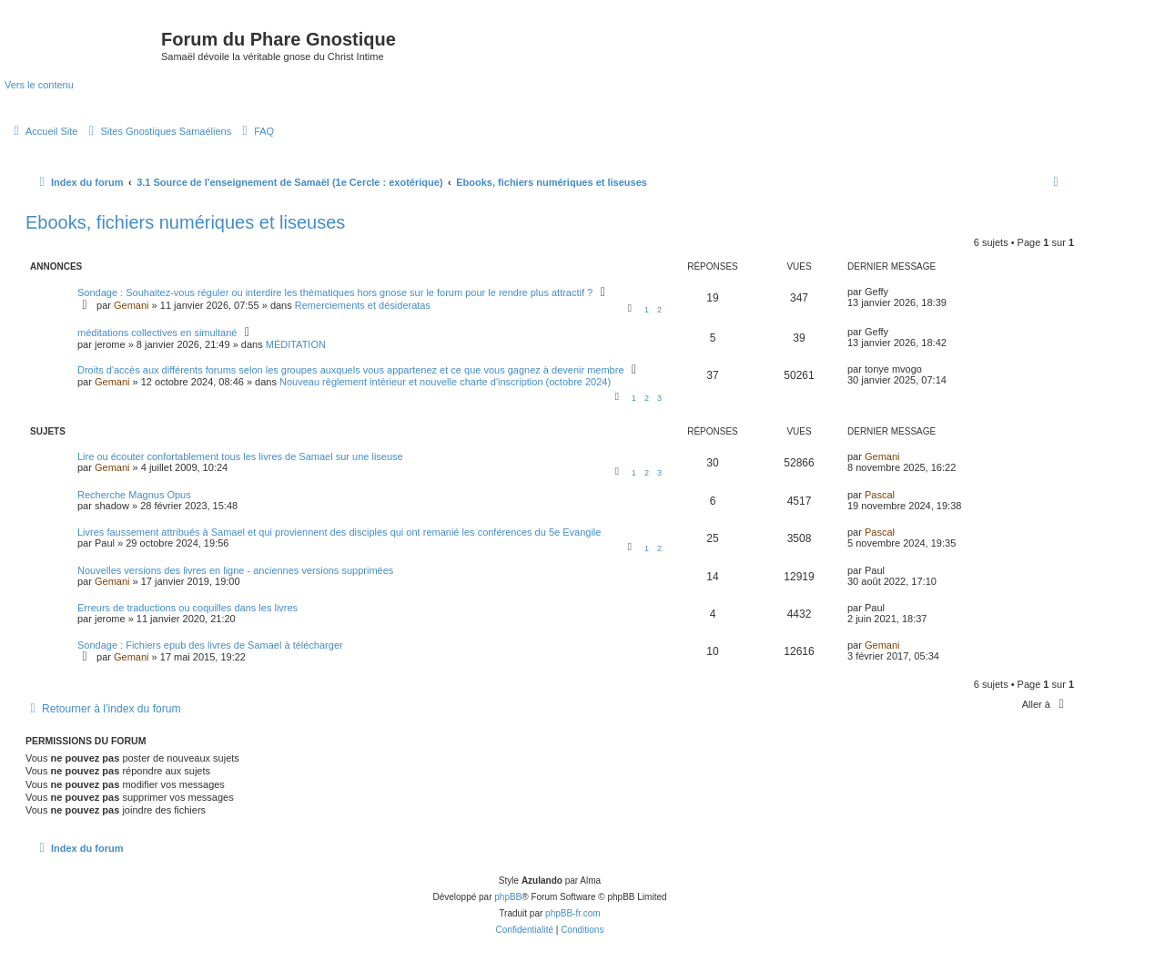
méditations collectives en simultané (157, 332)
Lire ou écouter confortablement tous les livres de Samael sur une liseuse (240, 456)
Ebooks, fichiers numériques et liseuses (185, 222)
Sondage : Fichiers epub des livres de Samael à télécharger (210, 645)
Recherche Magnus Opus (134, 494)
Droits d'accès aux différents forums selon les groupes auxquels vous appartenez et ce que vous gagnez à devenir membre (350, 369)
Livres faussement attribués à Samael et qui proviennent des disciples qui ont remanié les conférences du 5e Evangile (339, 532)
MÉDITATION (296, 344)
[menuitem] (43, 131)
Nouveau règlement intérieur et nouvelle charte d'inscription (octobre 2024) (445, 381)
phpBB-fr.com (573, 913)
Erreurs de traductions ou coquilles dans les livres (187, 607)
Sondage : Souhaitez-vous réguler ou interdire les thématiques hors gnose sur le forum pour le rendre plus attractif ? (335, 292)
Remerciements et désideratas (363, 305)
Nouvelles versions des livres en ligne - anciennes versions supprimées (235, 570)
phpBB (508, 897)
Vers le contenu (39, 84)
